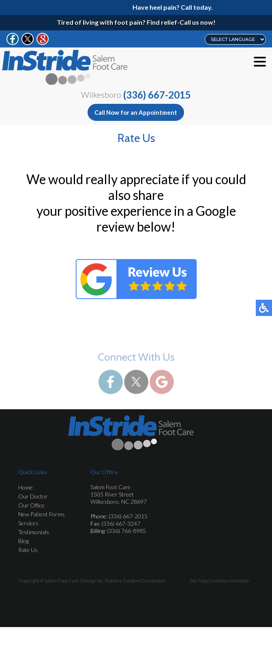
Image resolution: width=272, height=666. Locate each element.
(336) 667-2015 (157, 95)
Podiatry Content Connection (135, 581)
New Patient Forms (41, 514)
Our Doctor (33, 496)
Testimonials (33, 532)
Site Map (199, 581)
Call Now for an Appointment (135, 112)
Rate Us (28, 549)
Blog (23, 540)
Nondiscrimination (229, 581)
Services (28, 523)
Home (25, 487)
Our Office (31, 505)
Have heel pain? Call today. (175, 7)
